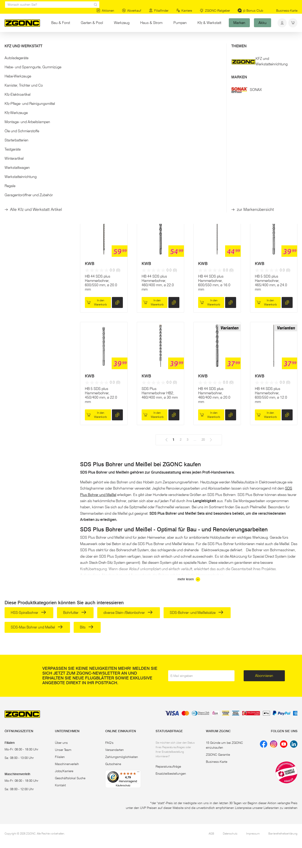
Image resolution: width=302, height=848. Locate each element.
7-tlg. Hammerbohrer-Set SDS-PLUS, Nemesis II (158, 168)
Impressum (253, 833)
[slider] (9, 92)
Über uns (61, 743)
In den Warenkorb (96, 190)
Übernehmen (38, 118)
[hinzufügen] (117, 190)
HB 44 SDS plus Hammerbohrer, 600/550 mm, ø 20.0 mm (101, 283)
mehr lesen (189, 579)
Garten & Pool (92, 23)
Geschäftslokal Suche (70, 778)
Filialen (60, 757)
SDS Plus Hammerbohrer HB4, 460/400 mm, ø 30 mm (216, 168)
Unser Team (63, 750)
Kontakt (60, 785)
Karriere (184, 10)
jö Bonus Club (250, 10)
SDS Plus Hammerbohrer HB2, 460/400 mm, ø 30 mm (160, 393)
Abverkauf (131, 10)
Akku (263, 23)
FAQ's (109, 743)
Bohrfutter (74, 612)
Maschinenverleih (67, 764)
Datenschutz (230, 833)
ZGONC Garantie (218, 754)
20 (185, 85)
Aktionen (105, 10)
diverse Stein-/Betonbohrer (128, 612)
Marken (239, 23)
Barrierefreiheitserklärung (282, 833)
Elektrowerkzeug (47, 40)
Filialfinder (158, 10)
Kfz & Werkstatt (209, 23)
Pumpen (180, 23)
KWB (203, 151)
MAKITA (92, 151)
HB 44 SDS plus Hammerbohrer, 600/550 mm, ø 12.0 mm (271, 395)
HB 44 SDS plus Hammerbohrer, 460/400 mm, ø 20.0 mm (214, 395)
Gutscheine (113, 764)
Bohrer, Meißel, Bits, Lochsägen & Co (90, 40)
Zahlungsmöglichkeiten (121, 757)
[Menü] (138, 773)
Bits (86, 627)
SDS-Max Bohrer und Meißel (37, 627)
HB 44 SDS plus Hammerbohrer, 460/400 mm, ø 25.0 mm (271, 170)
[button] (38, 77)
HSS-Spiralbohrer (28, 612)
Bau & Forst (60, 23)
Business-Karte (286, 10)
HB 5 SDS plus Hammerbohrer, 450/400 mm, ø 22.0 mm (101, 395)
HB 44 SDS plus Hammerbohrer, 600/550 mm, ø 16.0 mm (214, 283)
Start (8, 40)
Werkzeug (121, 23)
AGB (211, 833)
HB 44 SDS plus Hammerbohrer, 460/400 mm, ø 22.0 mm (158, 283)
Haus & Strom (151, 23)
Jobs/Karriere (64, 771)
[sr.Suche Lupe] (95, 4)
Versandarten (114, 750)
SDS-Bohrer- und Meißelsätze (196, 612)
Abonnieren (264, 675)
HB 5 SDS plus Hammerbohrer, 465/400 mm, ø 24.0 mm (271, 283)
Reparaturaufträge (168, 766)
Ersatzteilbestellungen (171, 773)
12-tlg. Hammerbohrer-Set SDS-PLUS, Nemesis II (102, 168)
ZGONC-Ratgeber (215, 10)
